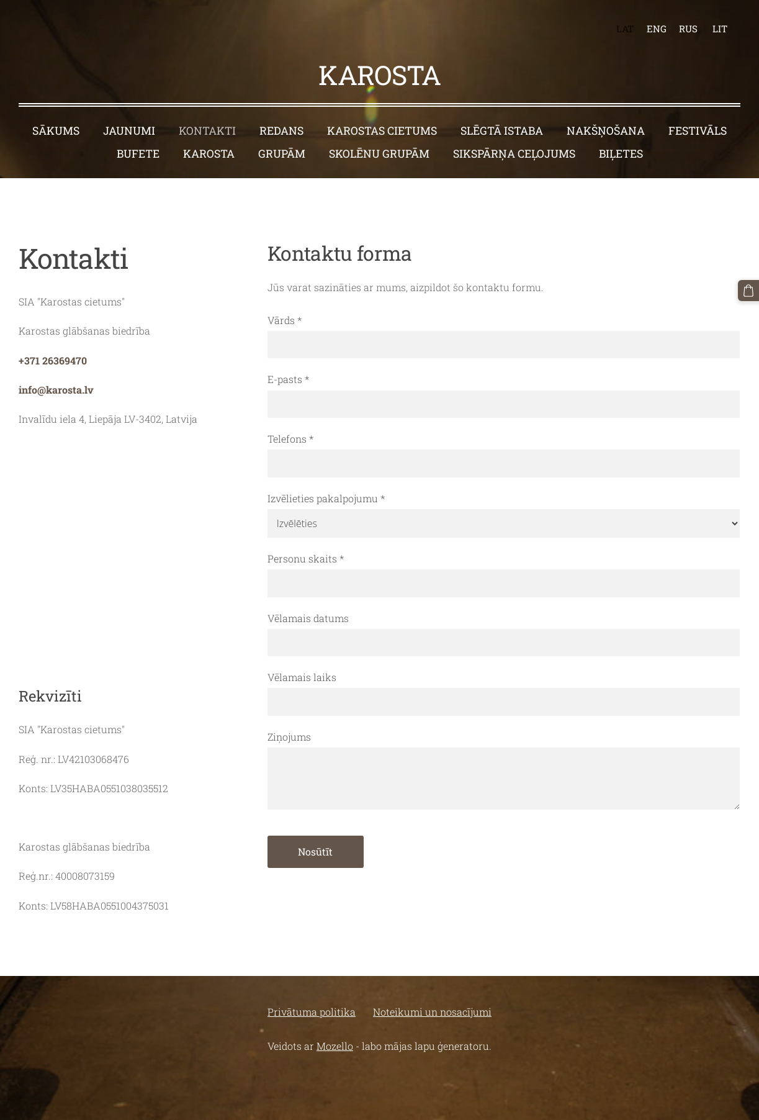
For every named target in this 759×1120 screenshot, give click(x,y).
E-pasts (288, 379)
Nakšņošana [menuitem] (606, 131)
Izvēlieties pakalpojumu (326, 498)
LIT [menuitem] (719, 28)
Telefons (290, 438)
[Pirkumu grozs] (748, 290)
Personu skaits (305, 558)
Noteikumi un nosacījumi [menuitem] (432, 1011)
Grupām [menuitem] (281, 154)
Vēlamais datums (308, 618)
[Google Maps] (131, 553)
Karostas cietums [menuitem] (382, 131)
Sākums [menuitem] (55, 131)
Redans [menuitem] (281, 131)
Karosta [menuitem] (209, 154)
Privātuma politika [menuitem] (311, 1011)
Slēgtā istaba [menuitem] (501, 131)
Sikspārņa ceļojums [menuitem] (514, 154)
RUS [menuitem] (688, 28)
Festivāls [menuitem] (697, 131)
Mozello (335, 1045)
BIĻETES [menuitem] (621, 154)
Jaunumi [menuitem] (129, 131)
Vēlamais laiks (301, 677)
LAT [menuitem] (625, 28)
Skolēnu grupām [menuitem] (379, 154)
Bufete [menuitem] (138, 154)
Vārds (284, 320)
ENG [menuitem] (657, 28)
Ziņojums (289, 736)
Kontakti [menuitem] (207, 131)
